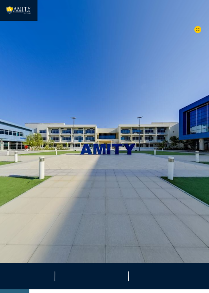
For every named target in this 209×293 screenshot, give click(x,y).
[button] (197, 29)
